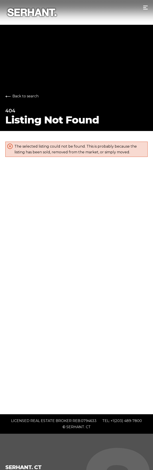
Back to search (22, 96)
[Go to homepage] (76, 12)
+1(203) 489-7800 (126, 421)
